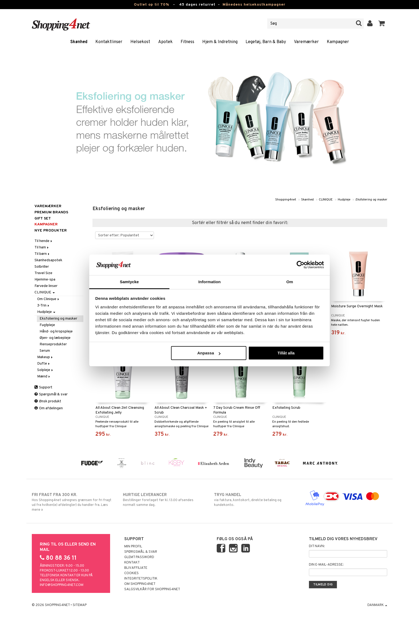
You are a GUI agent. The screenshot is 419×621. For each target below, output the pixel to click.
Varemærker (306, 42)
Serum (45, 351)
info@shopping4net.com (61, 585)
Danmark (377, 605)
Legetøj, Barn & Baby (266, 42)
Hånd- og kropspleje (56, 331)
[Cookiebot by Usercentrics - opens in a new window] (300, 265)
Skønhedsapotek (48, 260)
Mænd (44, 376)
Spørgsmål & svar (51, 394)
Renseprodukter (53, 344)
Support (43, 387)
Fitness (187, 42)
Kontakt (132, 563)
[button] (381, 23)
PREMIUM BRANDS (51, 212)
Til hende (43, 241)
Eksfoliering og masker (371, 200)
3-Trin (43, 305)
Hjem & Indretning (220, 42)
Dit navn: (317, 546)
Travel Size (43, 273)
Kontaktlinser (108, 42)
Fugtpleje (47, 325)
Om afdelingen (48, 408)
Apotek (165, 42)
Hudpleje (344, 200)
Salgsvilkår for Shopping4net (152, 589)
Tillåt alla (285, 353)
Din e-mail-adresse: (326, 565)
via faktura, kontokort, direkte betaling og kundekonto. (255, 499)
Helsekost (140, 42)
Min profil (133, 546)
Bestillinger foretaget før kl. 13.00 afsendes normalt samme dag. (164, 499)
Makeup (45, 357)
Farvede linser (45, 286)
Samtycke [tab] (129, 281)
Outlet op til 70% (151, 4)
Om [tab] (289, 281)
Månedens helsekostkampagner (254, 4)
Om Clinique (48, 299)
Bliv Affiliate (135, 568)
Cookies (131, 573)
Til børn (42, 254)
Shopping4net (285, 200)
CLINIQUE (326, 200)
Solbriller (41, 266)
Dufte (44, 363)
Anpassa (208, 353)
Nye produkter (50, 230)
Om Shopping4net (140, 584)
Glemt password (139, 557)
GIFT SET (42, 218)
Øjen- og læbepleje (55, 338)
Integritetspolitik (140, 579)
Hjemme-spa (44, 279)
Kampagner (338, 42)
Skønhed (78, 42)
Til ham (41, 247)
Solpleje (45, 370)
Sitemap (80, 605)
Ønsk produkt (47, 401)
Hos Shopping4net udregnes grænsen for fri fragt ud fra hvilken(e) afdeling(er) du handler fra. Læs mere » (73, 502)
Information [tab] (209, 281)
